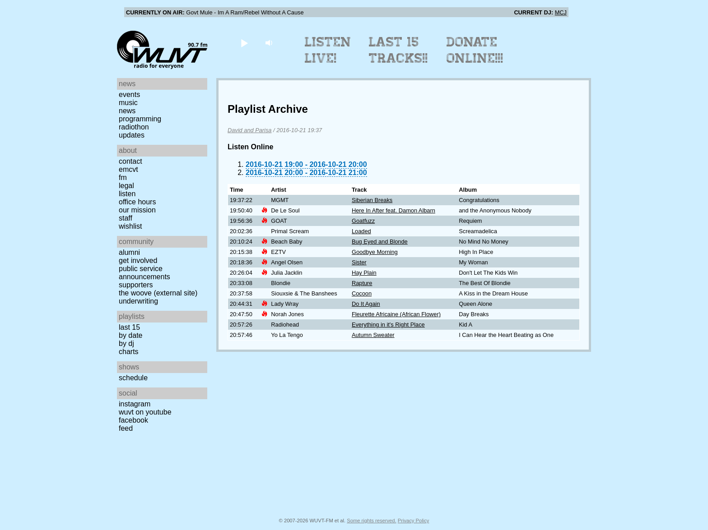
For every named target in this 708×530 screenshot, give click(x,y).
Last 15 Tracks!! (398, 50)
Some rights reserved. (371, 520)
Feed (126, 428)
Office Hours (137, 202)
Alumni (129, 252)
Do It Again (366, 303)
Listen (127, 194)
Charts (129, 351)
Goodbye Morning (375, 252)
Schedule (133, 378)
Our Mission (137, 210)
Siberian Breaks (372, 200)
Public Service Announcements (144, 273)
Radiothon (134, 127)
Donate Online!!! (475, 50)
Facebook (133, 420)
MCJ (561, 12)
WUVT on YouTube (145, 412)
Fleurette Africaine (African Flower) (396, 314)
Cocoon (362, 293)
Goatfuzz (363, 220)
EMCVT (128, 169)
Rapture (362, 283)
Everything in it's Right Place (388, 324)
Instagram (134, 404)
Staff (125, 218)
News (127, 111)
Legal (126, 185)
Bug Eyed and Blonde (380, 241)
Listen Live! (328, 50)
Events (129, 94)
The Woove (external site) (158, 293)
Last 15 (129, 327)
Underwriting (138, 301)
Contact (130, 161)
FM (123, 177)
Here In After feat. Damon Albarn (393, 210)
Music (128, 102)
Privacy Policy (413, 520)
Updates (131, 135)
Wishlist (130, 226)
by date (130, 335)
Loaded (361, 231)
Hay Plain (364, 272)
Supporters (136, 285)
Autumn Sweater (373, 335)
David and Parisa (249, 130)
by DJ (126, 343)
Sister (359, 262)
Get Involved (138, 260)
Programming (140, 119)
